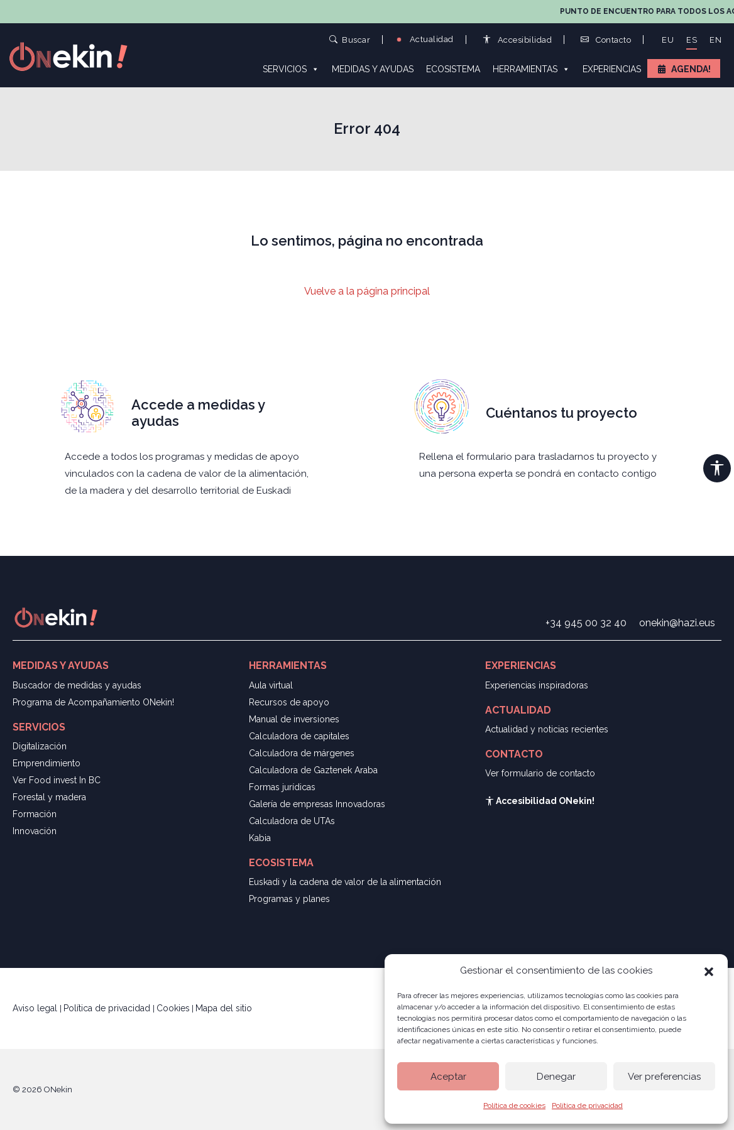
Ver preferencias (664, 1076)
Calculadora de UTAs (292, 821)
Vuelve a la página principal (367, 291)
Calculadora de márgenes (301, 753)
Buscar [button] (350, 39)
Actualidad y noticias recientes (546, 729)
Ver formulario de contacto (540, 773)
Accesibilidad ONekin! (539, 801)
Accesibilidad (517, 40)
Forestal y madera (49, 797)
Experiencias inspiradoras (536, 685)
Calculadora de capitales (299, 736)
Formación (35, 814)
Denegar (556, 1076)
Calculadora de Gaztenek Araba (313, 770)
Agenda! (691, 69)
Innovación (35, 831)
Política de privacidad (587, 1105)
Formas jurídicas (282, 787)
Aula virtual (271, 685)
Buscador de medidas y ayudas (77, 685)
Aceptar (448, 1076)
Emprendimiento (46, 763)
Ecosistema (453, 69)
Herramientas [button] (531, 68)
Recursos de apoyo (289, 702)
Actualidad (424, 39)
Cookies (173, 1008)
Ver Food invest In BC (57, 780)
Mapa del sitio (223, 1008)
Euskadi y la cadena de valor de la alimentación (345, 882)
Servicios (291, 68)
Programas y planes (289, 899)
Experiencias (612, 69)
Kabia (260, 838)
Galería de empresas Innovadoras (317, 804)
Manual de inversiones (294, 719)
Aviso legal (36, 1008)
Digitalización (40, 746)
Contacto (606, 40)
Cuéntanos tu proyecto (561, 413)
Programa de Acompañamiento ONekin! (93, 702)
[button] (709, 970)
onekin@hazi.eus (677, 623)
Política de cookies (514, 1105)
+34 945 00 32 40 (586, 623)
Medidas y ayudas (373, 69)
